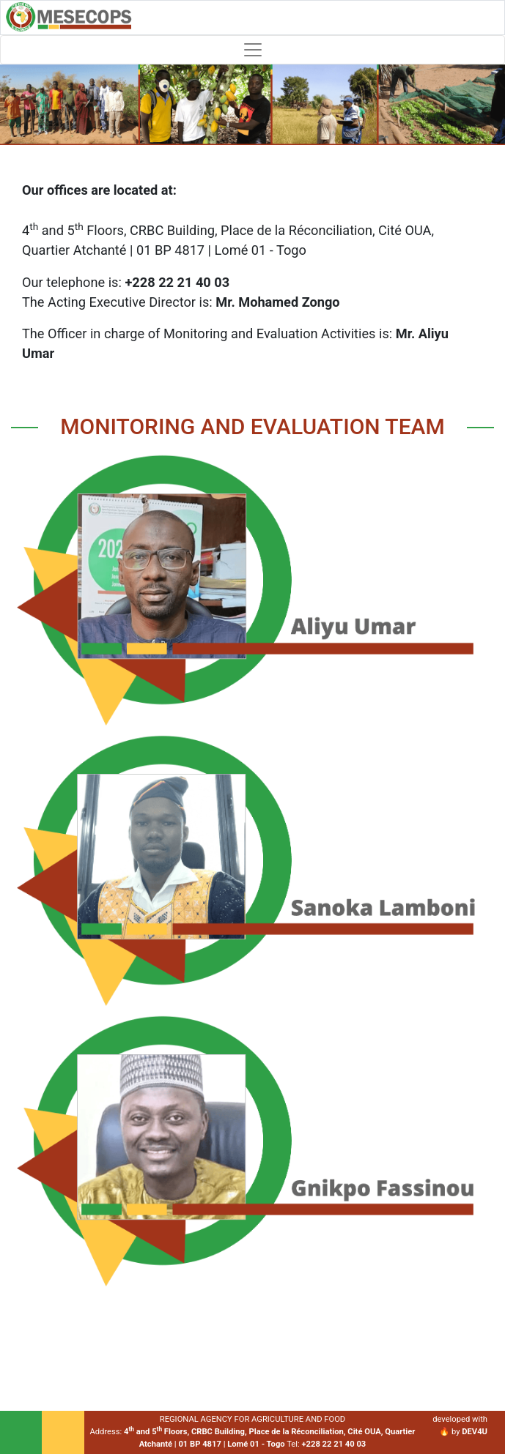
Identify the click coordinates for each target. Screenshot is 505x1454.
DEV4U (474, 1431)
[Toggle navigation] (252, 49)
